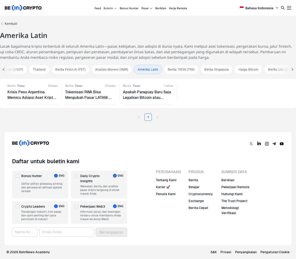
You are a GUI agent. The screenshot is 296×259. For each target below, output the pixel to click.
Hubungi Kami (232, 194)
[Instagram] (267, 143)
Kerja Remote (178, 8)
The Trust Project (234, 201)
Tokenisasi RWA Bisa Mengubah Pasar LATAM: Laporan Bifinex (87, 98)
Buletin (110, 8)
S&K (214, 252)
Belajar (194, 187)
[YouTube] (281, 143)
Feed (98, 8)
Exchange (196, 201)
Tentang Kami (166, 180)
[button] (40, 184)
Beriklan (160, 8)
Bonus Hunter (129, 8)
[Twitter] (251, 143)
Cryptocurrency (201, 194)
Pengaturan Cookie (275, 252)
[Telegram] (274, 143)
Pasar (147, 8)
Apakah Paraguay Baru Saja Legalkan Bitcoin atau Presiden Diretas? (147, 98)
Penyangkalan (246, 252)
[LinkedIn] (259, 143)
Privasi (225, 252)
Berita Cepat (198, 208)
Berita (11, 86)
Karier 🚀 (163, 187)
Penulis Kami (166, 194)
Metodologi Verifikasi (230, 210)
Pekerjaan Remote (235, 187)
